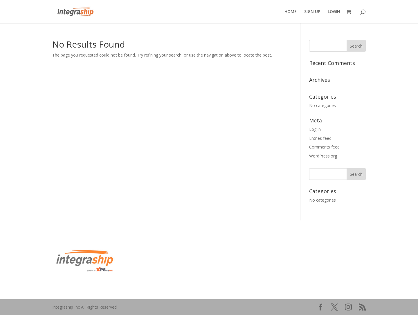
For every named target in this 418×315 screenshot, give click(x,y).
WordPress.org (323, 156)
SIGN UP (312, 12)
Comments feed (324, 147)
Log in (315, 129)
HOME (290, 12)
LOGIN (334, 12)
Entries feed (320, 138)
